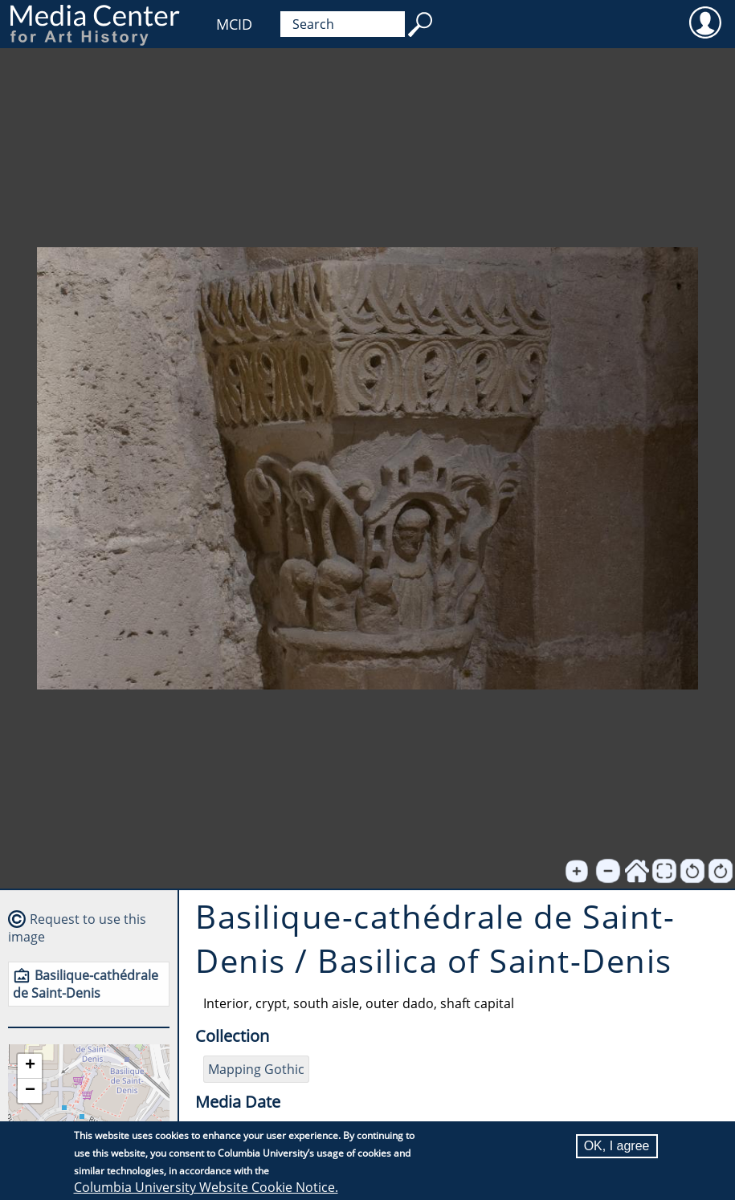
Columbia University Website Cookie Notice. (206, 1188)
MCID (234, 24)
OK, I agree (617, 1146)
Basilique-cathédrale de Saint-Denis (85, 984)
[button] (30, 1066)
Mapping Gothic (256, 1069)
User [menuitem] (705, 21)
